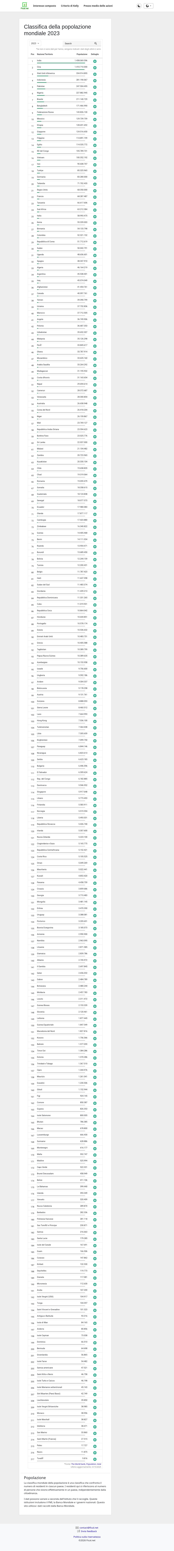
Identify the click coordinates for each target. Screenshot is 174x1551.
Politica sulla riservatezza (87, 1536)
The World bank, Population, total (86, 1464)
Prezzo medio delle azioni (98, 5)
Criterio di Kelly (70, 5)
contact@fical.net (87, 1527)
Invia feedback (87, 1531)
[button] (139, 5)
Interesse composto (44, 5)
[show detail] (95, 61)
